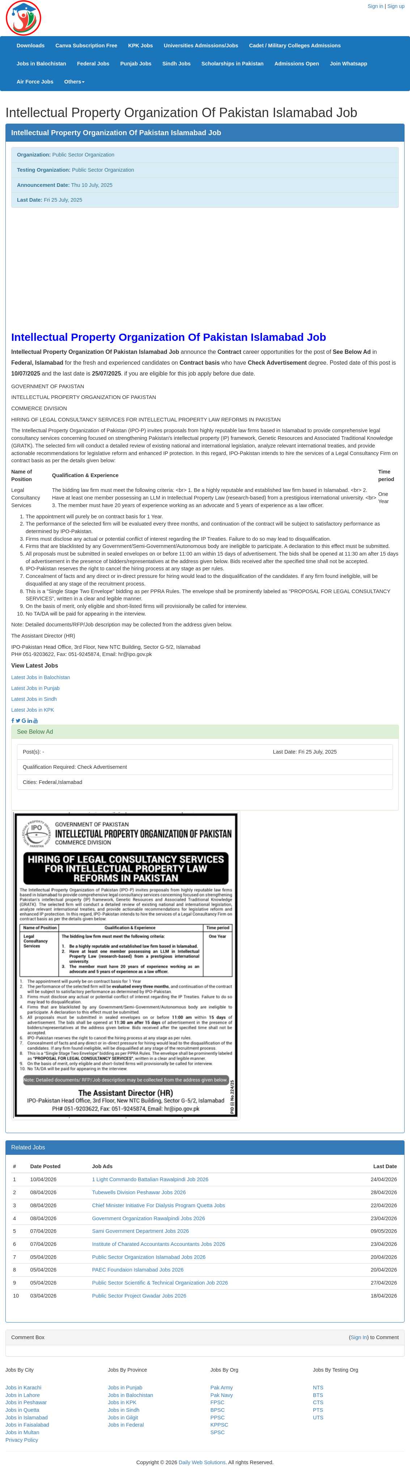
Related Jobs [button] (28, 1147)
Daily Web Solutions (202, 1462)
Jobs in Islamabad (26, 1417)
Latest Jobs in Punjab (35, 688)
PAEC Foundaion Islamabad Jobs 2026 (138, 1270)
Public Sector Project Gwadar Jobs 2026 (139, 1296)
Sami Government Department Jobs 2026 (140, 1231)
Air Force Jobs (35, 82)
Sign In (359, 1337)
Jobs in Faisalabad (27, 1425)
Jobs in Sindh (123, 1410)
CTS (318, 1402)
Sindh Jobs (176, 64)
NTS (318, 1387)
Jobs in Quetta (22, 1410)
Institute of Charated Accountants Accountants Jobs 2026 (158, 1244)
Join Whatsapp (348, 64)
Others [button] (74, 82)
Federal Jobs (93, 64)
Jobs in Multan (22, 1432)
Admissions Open (296, 64)
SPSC (218, 1432)
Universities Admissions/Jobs (201, 45)
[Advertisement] (205, 265)
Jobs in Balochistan (41, 64)
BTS (318, 1395)
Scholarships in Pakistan (233, 64)
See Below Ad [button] (35, 732)
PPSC (218, 1417)
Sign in (375, 6)
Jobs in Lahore (22, 1395)
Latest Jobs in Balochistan (40, 677)
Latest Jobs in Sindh (34, 699)
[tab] (205, 732)
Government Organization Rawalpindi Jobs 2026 (148, 1218)
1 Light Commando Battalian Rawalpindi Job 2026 (150, 1179)
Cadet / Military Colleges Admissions (295, 45)
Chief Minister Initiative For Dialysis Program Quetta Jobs (158, 1205)
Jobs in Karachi (23, 1387)
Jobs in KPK (122, 1402)
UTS (318, 1417)
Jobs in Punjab (125, 1387)
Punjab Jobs (135, 64)
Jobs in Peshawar (26, 1402)
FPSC (218, 1402)
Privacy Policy (21, 1440)
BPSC (218, 1410)
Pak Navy (222, 1395)
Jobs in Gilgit (123, 1417)
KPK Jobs (140, 45)
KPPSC (219, 1425)
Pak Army (222, 1387)
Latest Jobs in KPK (32, 710)
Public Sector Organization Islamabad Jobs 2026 (149, 1257)
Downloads (31, 45)
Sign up (396, 6)
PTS (318, 1410)
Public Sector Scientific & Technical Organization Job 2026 (160, 1283)
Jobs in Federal (126, 1425)
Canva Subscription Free (86, 45)
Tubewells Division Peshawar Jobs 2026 (139, 1192)
